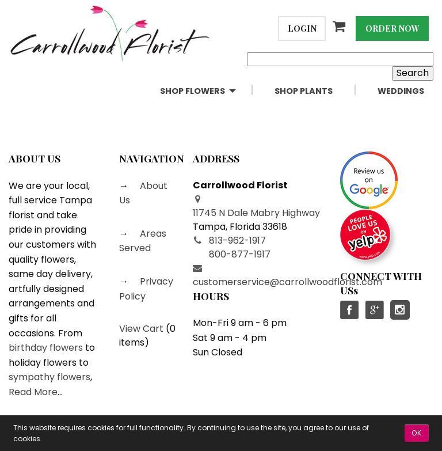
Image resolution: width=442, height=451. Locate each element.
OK (416, 433)
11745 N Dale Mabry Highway (256, 212)
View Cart (141, 328)
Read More (33, 392)
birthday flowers (46, 347)
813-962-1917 (237, 240)
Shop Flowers (192, 91)
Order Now (392, 28)
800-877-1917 (239, 254)
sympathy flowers (49, 377)
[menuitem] (208, 91)
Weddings (401, 91)
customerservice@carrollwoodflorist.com (287, 282)
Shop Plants (304, 91)
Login (302, 28)
